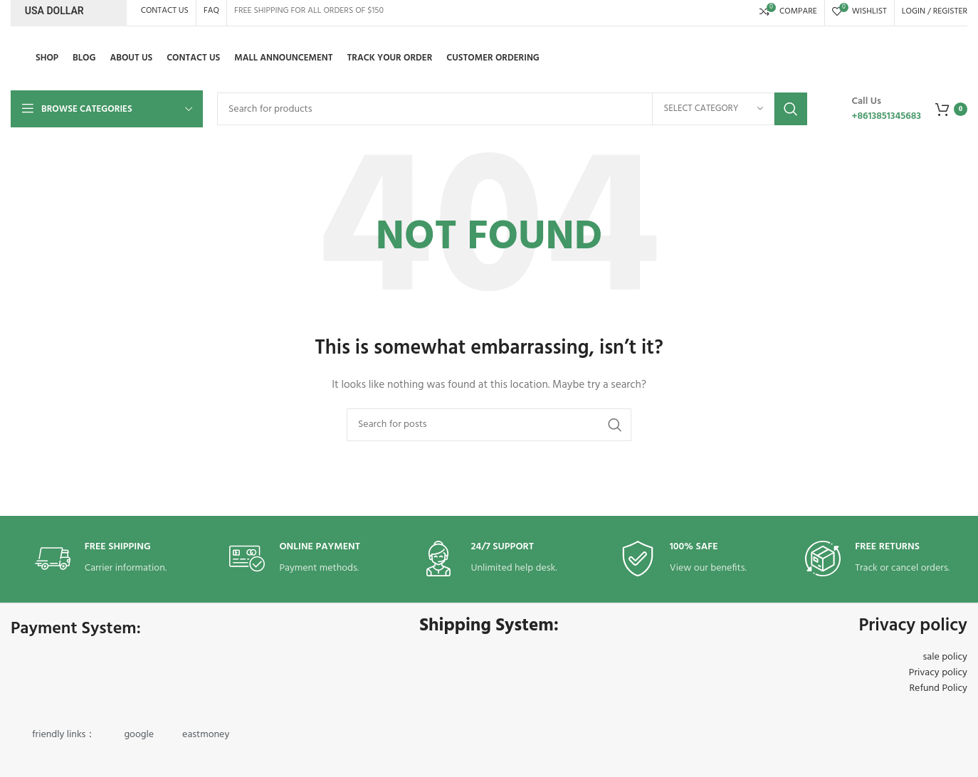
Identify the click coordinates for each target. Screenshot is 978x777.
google (139, 734)
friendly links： (63, 734)
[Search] (512, 108)
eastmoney (205, 734)
